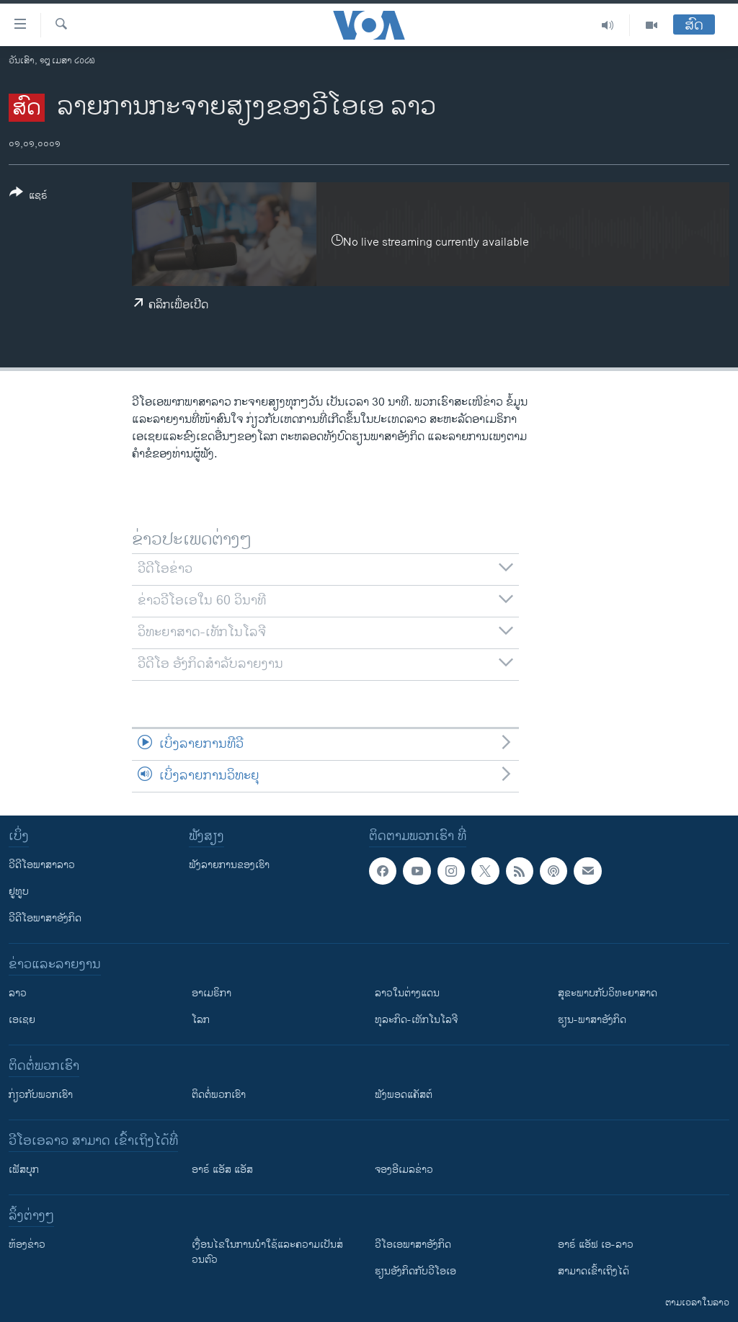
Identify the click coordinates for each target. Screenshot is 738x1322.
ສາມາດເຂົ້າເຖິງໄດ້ (593, 1271)
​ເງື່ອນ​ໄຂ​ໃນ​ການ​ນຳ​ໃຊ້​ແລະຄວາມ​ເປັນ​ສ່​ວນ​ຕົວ (267, 1252)
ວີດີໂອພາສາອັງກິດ (45, 918)
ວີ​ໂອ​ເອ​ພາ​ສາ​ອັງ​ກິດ (413, 1244)
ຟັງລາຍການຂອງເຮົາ (229, 864)
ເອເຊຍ (22, 1019)
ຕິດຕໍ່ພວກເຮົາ (219, 1094)
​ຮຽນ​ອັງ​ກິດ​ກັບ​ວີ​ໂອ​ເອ (415, 1271)
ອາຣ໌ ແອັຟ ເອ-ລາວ (595, 1244)
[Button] (28, 196)
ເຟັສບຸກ (24, 1169)
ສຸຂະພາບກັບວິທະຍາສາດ (607, 993)
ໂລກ (201, 1019)
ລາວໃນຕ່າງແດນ (407, 993)
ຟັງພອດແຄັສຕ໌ (403, 1094)
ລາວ (18, 993)
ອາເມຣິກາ (211, 993)
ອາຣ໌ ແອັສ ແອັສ (222, 1169)
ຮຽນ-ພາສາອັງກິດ (592, 1019)
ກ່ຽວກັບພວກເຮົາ (41, 1094)
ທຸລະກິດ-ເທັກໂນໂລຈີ (416, 1019)
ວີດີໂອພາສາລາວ (42, 864)
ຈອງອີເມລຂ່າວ (404, 1169)
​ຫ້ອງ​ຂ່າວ (27, 1244)
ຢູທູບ (19, 891)
